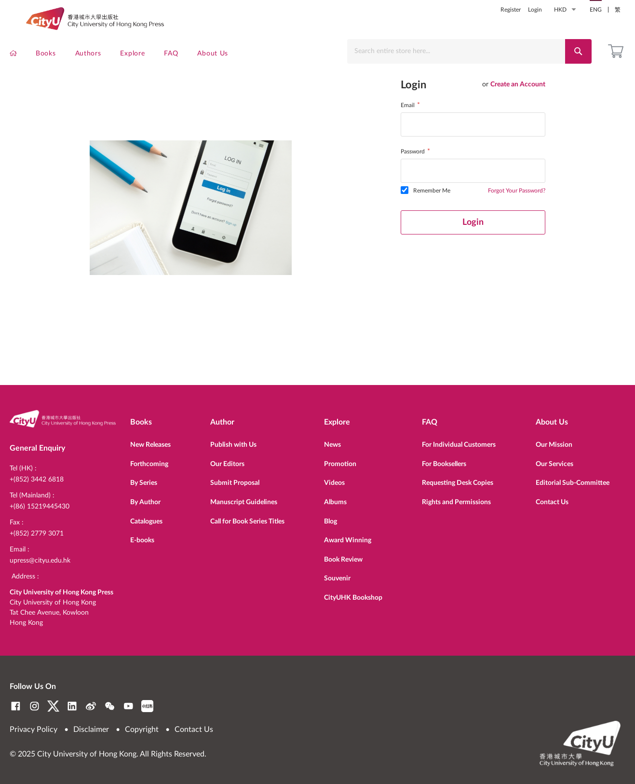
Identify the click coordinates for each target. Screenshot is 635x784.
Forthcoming (149, 459)
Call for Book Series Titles (247, 517)
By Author (145, 498)
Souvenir (337, 574)
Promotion (340, 459)
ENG (596, 10)
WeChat (110, 706)
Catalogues (146, 517)
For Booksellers (444, 459)
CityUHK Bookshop (353, 593)
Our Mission (554, 440)
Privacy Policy (33, 729)
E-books (142, 536)
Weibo (91, 706)
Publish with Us (233, 440)
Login (535, 10)
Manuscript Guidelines (243, 498)
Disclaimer (91, 729)
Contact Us (552, 498)
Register (510, 10)
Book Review (343, 555)
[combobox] (458, 51)
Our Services (554, 459)
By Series (143, 478)
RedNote (147, 706)
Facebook (16, 706)
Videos (334, 478)
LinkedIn (72, 706)
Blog (330, 517)
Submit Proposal (234, 478)
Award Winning (347, 536)
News (332, 440)
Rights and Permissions (456, 498)
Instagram (34, 706)
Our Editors (227, 459)
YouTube (128, 706)
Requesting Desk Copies (457, 478)
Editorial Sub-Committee (572, 478)
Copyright (142, 729)
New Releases (150, 440)
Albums (335, 498)
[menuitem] (13, 56)
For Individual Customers (459, 440)
